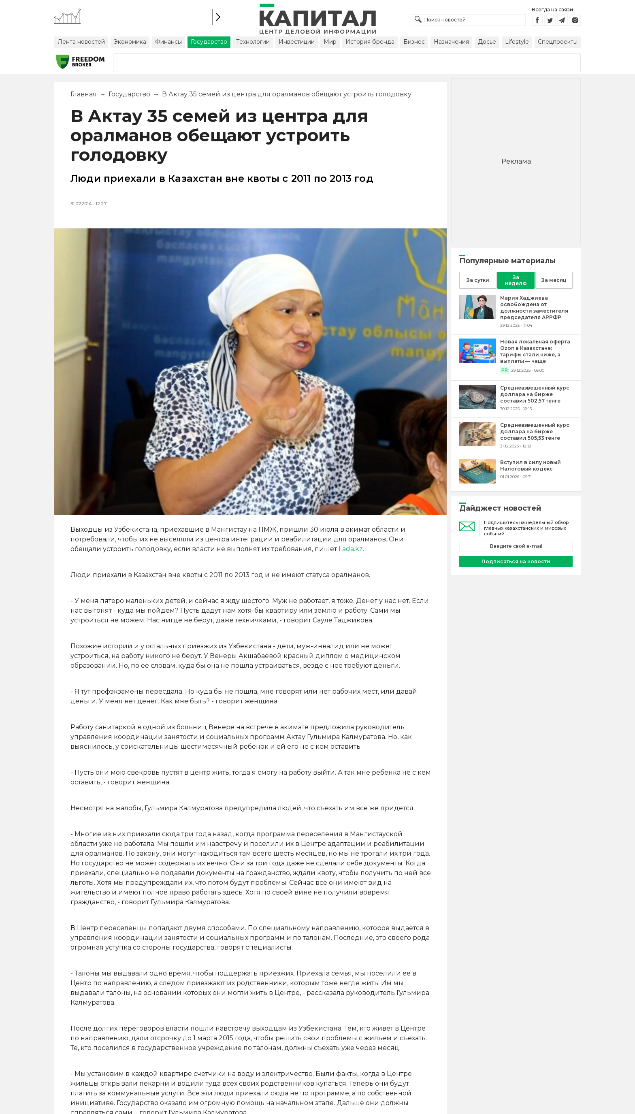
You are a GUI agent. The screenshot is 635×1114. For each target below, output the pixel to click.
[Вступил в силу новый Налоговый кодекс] (477, 481)
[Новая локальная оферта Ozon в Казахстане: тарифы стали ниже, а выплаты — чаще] (477, 360)
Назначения (451, 41)
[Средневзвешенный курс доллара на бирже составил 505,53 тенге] (477, 444)
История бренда (369, 41)
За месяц (554, 280)
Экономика (130, 41)
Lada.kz (351, 549)
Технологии (253, 41)
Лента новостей (81, 41)
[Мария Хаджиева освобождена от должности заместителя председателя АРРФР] (477, 317)
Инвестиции (297, 41)
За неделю (516, 280)
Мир (330, 41)
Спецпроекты (557, 41)
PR (504, 370)
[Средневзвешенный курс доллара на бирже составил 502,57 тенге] (477, 407)
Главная (83, 94)
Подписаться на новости (516, 561)
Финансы (168, 41)
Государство (209, 41)
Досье (487, 41)
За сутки (478, 280)
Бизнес (414, 41)
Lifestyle (517, 41)
